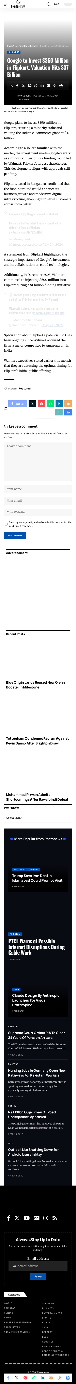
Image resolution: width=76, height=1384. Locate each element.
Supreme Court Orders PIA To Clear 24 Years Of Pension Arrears (36, 1035)
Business (14, 52)
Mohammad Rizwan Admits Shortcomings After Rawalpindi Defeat (37, 797)
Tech (16, 989)
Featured (25, 388)
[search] (49, 4)
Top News (33, 869)
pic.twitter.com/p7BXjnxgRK (48, 312)
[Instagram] (45, 1218)
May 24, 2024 (53, 244)
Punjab (12, 1105)
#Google (24, 227)
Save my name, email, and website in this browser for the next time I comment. (40, 524)
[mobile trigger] (7, 4)
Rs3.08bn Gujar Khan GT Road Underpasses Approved (32, 1114)
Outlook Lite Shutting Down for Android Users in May (33, 1152)
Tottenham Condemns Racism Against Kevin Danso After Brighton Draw (37, 740)
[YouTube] (27, 1218)
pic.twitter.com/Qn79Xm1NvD (25, 232)
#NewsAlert (15, 214)
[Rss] (54, 1218)
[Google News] (36, 1218)
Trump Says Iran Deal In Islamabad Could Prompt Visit (37, 878)
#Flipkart (34, 227)
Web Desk (25, 95)
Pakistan (19, 869)
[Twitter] (17, 1218)
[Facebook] (8, 1218)
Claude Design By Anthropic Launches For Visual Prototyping (35, 1000)
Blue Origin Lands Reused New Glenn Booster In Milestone (35, 684)
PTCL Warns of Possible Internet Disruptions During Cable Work (36, 946)
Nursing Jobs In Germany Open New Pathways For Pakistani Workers (37, 1073)
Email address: (38, 1264)
